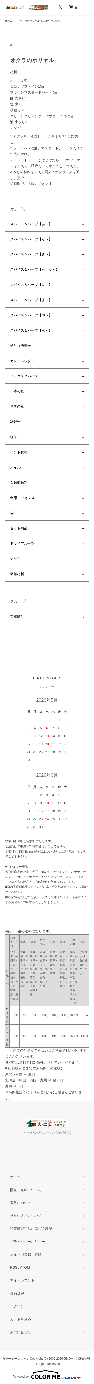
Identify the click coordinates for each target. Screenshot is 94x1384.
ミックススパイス (24, 376)
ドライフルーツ (22, 543)
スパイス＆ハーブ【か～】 (31, 239)
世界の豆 (17, 406)
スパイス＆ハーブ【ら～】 (31, 330)
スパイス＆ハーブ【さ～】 (31, 254)
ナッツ (15, 559)
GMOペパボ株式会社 (78, 1358)
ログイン (17, 1306)
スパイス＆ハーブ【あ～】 (31, 224)
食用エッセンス (22, 498)
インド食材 (19, 452)
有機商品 (17, 617)
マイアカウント (22, 1280)
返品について (20, 1203)
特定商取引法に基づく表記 (31, 1229)
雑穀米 (15, 422)
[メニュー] (86, 7)
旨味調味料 (19, 483)
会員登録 (17, 1293)
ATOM (25, 1267)
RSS (13, 1267)
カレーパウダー (22, 361)
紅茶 (13, 437)
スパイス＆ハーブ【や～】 (31, 315)
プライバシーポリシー (27, 1242)
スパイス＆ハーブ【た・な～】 (34, 269)
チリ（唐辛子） (22, 346)
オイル (15, 467)
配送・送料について (26, 1190)
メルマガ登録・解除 (26, 1255)
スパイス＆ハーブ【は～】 (31, 285)
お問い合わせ (20, 1332)
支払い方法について (26, 1216)
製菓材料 (17, 574)
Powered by (47, 1374)
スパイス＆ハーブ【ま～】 (31, 300)
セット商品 (19, 528)
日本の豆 (17, 391)
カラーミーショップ (15, 1358)
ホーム (9, 20)
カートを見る (20, 1319)
